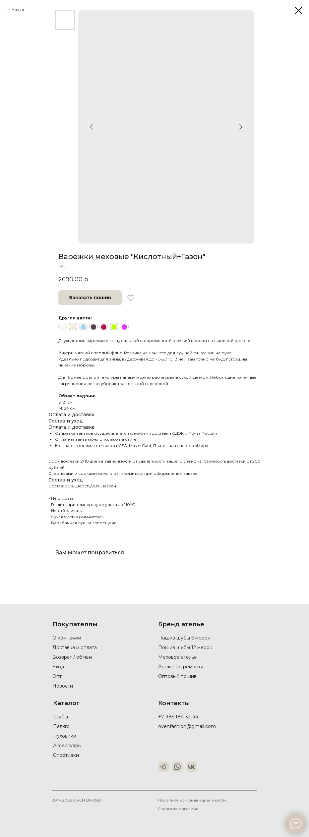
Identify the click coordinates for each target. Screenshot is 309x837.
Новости (62, 686)
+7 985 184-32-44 (178, 717)
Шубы (60, 717)
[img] (163, 766)
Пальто (61, 726)
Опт (57, 676)
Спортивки (66, 755)
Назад (18, 9)
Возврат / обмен (72, 657)
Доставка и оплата (74, 647)
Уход (58, 667)
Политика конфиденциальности (192, 800)
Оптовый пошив (177, 676)
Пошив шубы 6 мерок (184, 638)
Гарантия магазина (178, 808)
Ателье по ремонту (180, 667)
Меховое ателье (177, 657)
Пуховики (64, 736)
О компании (66, 638)
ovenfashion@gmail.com (187, 726)
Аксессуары (67, 746)
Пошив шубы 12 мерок (185, 647)
